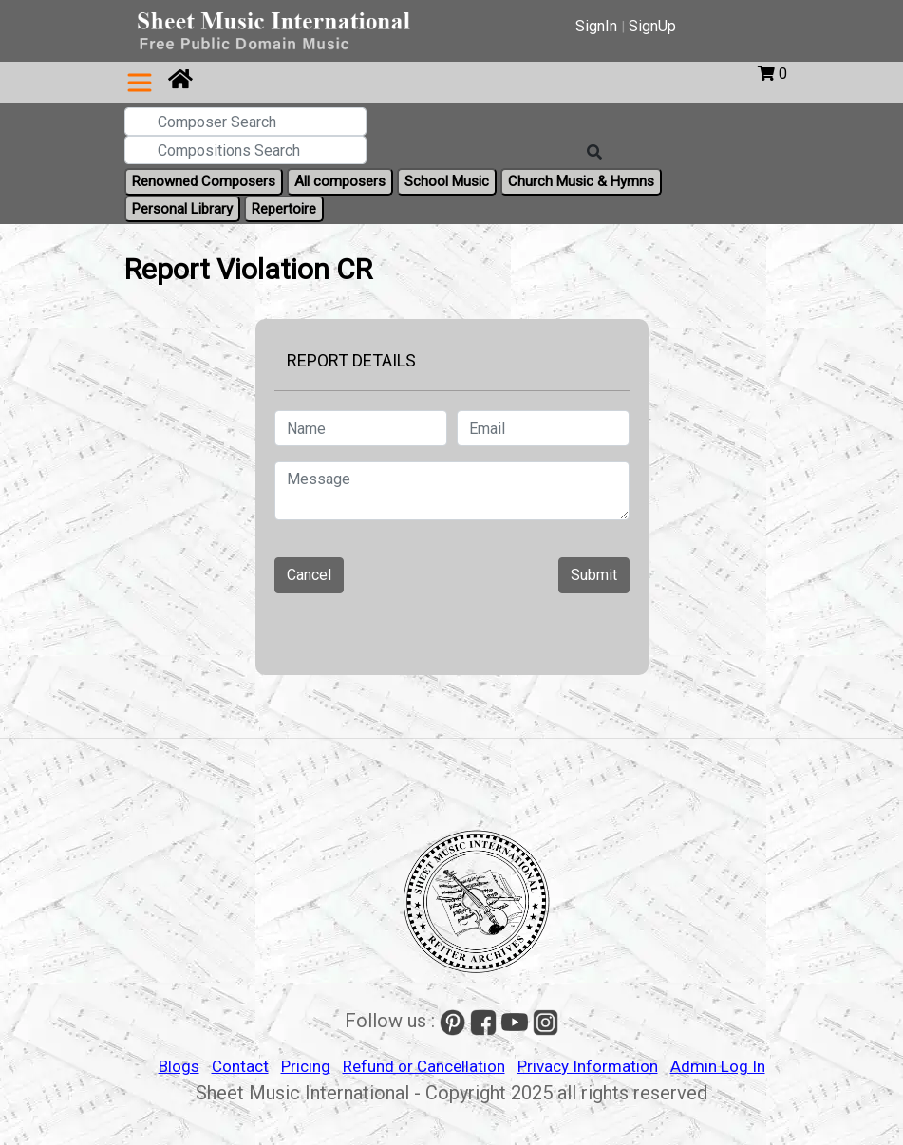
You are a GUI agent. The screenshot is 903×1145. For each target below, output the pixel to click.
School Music (446, 181)
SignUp (652, 26)
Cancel (309, 575)
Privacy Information (587, 1066)
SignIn (596, 26)
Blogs (179, 1066)
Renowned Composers (203, 181)
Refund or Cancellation (424, 1066)
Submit (594, 575)
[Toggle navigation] (139, 82)
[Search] (594, 153)
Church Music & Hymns (581, 181)
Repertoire (284, 208)
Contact (240, 1066)
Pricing (305, 1066)
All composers (340, 181)
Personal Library (182, 208)
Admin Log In (717, 1066)
